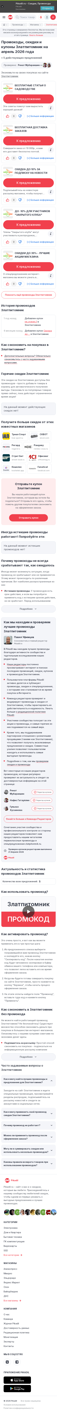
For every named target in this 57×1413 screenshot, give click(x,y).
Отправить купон (28, 517)
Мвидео (8, 1273)
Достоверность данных (16, 1328)
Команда (8, 1319)
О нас (7, 1314)
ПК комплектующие (14, 1241)
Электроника (10, 1228)
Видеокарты (10, 1246)
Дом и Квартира (12, 1232)
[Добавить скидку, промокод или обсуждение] (53, 17)
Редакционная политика (16, 1332)
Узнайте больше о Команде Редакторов (28, 819)
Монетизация (11, 1337)
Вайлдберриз (11, 1291)
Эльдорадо (10, 1278)
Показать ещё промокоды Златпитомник (28, 295)
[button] (17, 17)
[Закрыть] (2, 6)
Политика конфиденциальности (18, 1408)
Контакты (9, 1346)
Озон (6, 1287)
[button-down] (20, 116)
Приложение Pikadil (16, 1372)
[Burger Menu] (4, 17)
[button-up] (7, 116)
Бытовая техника (13, 1237)
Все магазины (13, 1300)
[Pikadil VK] (7, 1362)
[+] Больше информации (40, 116)
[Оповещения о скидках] (41, 17)
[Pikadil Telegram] (17, 1362)
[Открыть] (47, 8)
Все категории (13, 1255)
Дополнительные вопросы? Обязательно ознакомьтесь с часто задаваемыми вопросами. (27, 359)
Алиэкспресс (10, 1269)
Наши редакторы (16, 664)
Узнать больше (36, 35)
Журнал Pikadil (11, 1323)
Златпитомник (9, 76)
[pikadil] (10, 17)
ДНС (6, 1296)
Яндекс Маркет (12, 1282)
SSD (6, 1250)
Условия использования (14, 1405)
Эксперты (9, 1341)
